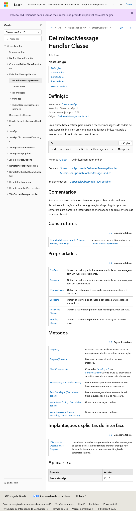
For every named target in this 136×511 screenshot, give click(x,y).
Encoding (54, 299)
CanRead (54, 270)
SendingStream (93, 372)
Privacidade (109, 503)
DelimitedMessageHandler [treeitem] (25, 80)
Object (63, 159)
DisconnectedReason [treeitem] (20, 115)
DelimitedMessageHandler (105, 243)
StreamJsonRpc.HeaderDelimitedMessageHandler (88, 168)
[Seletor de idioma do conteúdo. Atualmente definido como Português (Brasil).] (15, 496)
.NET (60, 27)
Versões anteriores (64, 503)
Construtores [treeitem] (18, 86)
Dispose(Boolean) (58, 359)
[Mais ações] (130, 28)
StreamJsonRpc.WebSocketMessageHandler (85, 173)
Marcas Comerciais (81, 508)
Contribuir (94, 503)
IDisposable (104, 181)
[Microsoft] (6, 4)
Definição (56, 68)
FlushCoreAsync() (59, 369)
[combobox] (23, 32)
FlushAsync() (103, 369)
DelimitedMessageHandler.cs (72, 116)
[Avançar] (114, 4)
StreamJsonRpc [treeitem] (17, 52)
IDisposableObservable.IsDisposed (57, 445)
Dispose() (54, 349)
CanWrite (54, 280)
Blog (80, 503)
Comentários (57, 72)
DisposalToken (57, 289)
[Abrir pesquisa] (121, 5)
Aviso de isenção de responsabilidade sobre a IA (27, 503)
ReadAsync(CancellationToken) (65, 382)
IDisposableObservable (82, 181)
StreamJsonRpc (100, 27)
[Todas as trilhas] (51, 28)
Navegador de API (77, 27)
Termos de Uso (60, 508)
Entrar (129, 4)
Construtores (57, 76)
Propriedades (57, 81)
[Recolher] (40, 25)
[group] (90, 149)
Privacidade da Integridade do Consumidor (24, 508)
